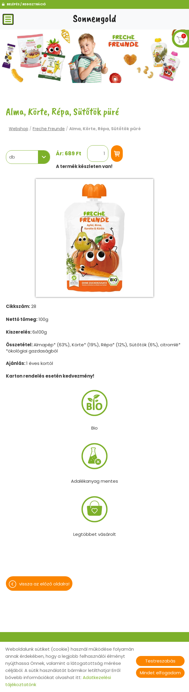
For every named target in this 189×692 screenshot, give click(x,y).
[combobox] (28, 157)
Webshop (18, 129)
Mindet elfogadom (160, 673)
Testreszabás (160, 661)
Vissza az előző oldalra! (44, 584)
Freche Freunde (49, 129)
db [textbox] (12, 157)
